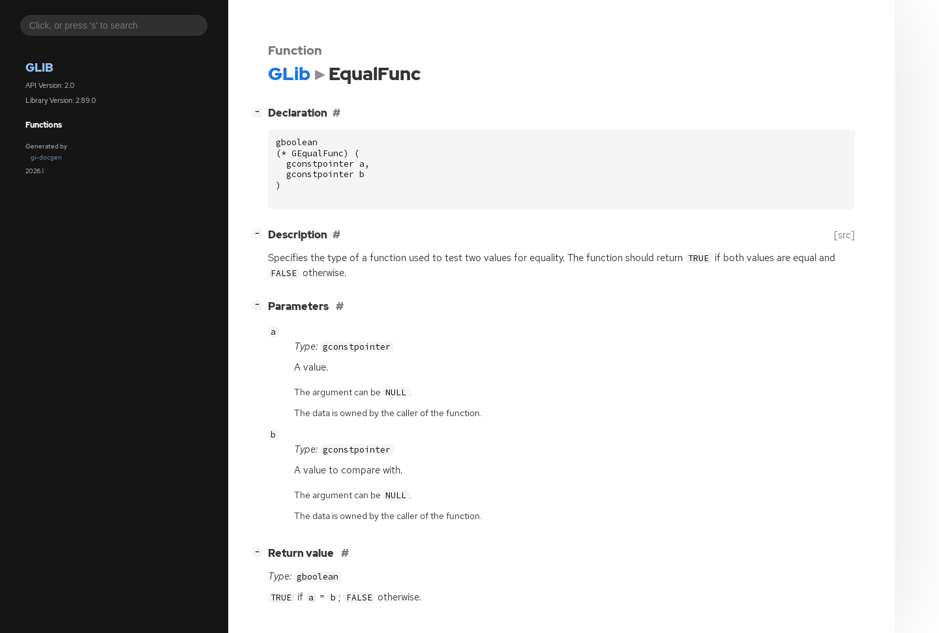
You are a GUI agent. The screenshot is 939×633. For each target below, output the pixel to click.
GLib (39, 67)
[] (259, 111)
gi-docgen (46, 157)
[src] (844, 235)
